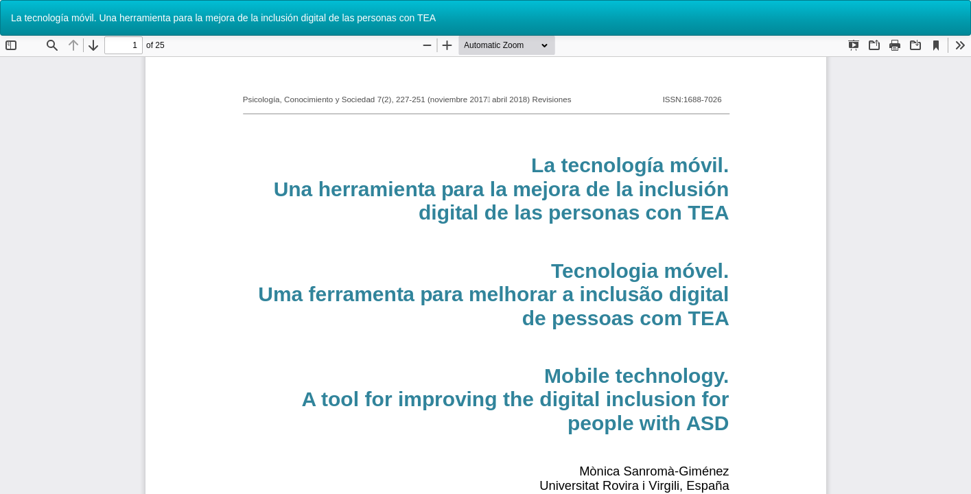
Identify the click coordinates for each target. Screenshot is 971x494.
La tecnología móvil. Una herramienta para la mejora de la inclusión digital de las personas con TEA (223, 17)
